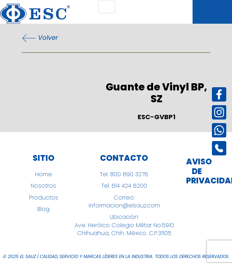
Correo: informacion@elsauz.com (124, 202)
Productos (43, 198)
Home (43, 174)
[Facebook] (219, 94)
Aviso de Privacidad (197, 171)
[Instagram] (219, 112)
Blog (43, 209)
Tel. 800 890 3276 (124, 174)
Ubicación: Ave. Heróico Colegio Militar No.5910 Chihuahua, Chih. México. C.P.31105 (124, 225)
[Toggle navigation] (106, 6)
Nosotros (43, 186)
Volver (40, 38)
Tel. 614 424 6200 (124, 186)
